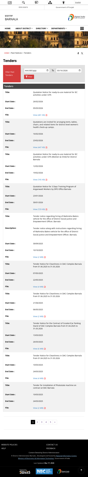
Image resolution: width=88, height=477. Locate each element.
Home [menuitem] (8, 28)
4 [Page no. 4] (46, 422)
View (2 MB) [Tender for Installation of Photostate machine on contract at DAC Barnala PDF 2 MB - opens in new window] (39, 408)
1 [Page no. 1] (32, 422)
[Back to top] (81, 470)
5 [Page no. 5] (50, 422)
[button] (82, 28)
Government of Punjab (65, 7)
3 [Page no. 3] (41, 422)
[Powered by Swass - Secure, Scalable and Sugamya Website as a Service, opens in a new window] (25, 472)
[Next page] (55, 422)
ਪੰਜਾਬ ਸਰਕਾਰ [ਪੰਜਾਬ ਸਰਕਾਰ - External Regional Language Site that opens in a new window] (23, 7)
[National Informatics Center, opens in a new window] (44, 471)
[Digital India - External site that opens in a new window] (73, 23)
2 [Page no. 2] (37, 422)
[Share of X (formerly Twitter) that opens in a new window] (82, 53)
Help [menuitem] (3, 448)
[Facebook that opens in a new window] (78, 53)
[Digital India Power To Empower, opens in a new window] (63, 472)
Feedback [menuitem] (50, 448)
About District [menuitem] (24, 28)
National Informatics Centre (66, 456)
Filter (29, 76)
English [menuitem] (78, 2)
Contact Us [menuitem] (52, 444)
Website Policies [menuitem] (9, 444)
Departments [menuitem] (59, 28)
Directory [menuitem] (42, 28)
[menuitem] (9, 2)
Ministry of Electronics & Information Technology (36, 458)
